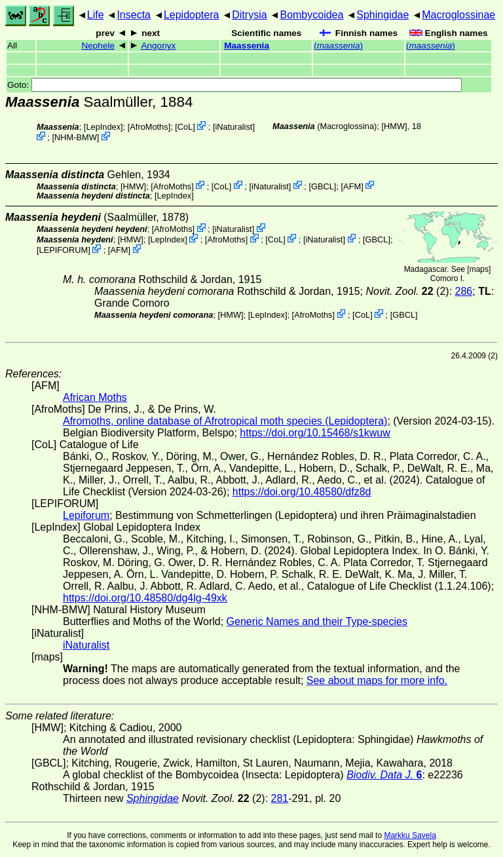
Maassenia (246, 45)
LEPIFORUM (63, 250)
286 (464, 291)
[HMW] (394, 126)
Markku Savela (410, 835)
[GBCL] (322, 186)
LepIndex (103, 127)
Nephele (98, 45)
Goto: (234, 85)
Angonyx (158, 45)
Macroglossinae (458, 14)
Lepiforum (86, 515)
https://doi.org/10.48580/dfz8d (302, 491)
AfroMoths (149, 127)
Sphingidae (382, 14)
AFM (352, 186)
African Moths (95, 397)
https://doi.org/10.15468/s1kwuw (315, 432)
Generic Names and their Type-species (317, 621)
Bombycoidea (311, 14)
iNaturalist (234, 127)
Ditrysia (249, 14)
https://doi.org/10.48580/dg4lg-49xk (145, 597)
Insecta (134, 14)
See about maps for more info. (377, 680)
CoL (185, 127)
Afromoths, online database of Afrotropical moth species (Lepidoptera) (225, 421)
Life (95, 14)
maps (479, 269)
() (338, 45)
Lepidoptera (191, 14)
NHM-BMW (75, 137)
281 (280, 798)
